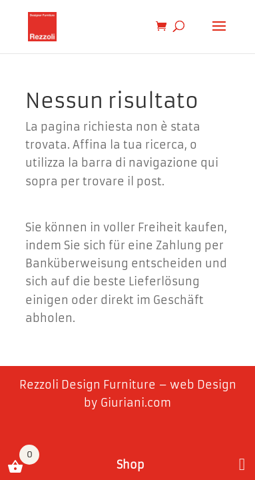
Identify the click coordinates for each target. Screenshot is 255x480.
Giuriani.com (136, 402)
